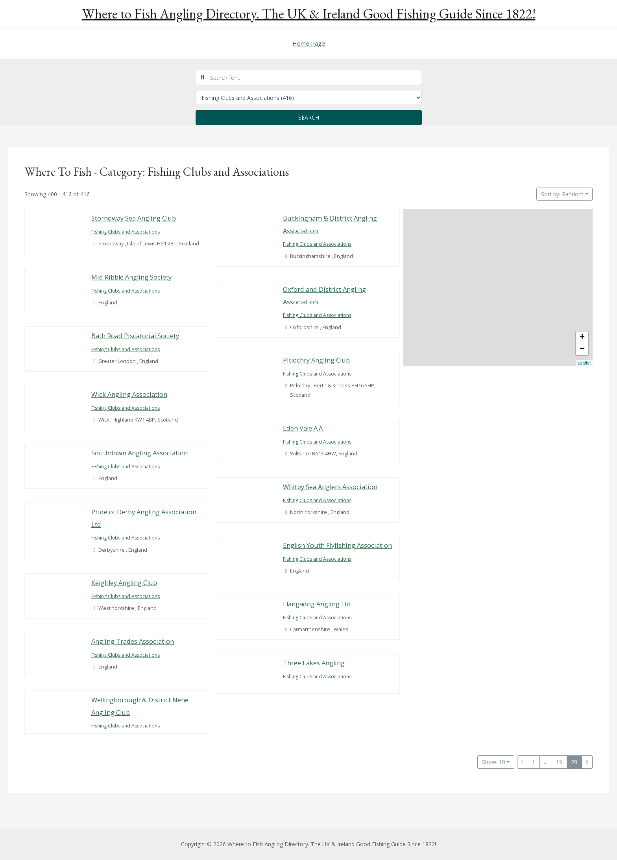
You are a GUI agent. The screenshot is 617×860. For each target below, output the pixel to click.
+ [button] (582, 337)
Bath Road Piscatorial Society (135, 335)
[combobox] (309, 77)
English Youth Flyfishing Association (338, 545)
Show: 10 (493, 762)
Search (308, 117)
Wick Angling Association (130, 394)
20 (574, 762)
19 (559, 762)
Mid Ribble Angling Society (132, 277)
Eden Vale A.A (304, 428)
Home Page (308, 43)
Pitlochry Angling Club (317, 360)
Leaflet (584, 363)
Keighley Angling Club (125, 582)
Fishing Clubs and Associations (127, 231)
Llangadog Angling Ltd (318, 603)
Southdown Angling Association (140, 452)
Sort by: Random (562, 194)
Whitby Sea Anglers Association (331, 486)
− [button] (582, 349)
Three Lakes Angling (314, 662)
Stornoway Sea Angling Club (134, 218)
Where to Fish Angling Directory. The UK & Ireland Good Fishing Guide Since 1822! (309, 13)
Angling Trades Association (133, 641)
